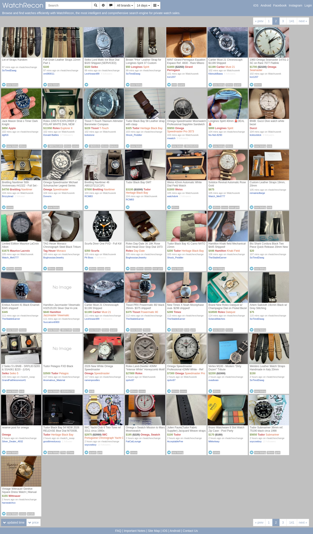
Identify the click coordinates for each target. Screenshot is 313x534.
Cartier (220, 66)
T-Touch (104, 128)
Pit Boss (89, 257)
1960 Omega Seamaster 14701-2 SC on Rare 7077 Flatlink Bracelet (269, 63)
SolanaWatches (216, 319)
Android (266, 5)
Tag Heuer (49, 250)
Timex (177, 312)
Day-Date (139, 250)
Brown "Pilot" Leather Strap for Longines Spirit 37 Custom (143, 61)
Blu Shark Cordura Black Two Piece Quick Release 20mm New (269, 245)
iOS (255, 5)
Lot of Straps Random (14, 59)
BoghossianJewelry (53, 257)
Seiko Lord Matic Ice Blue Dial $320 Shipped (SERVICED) (102, 61)
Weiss (179, 189)
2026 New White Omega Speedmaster (99, 368)
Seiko (94, 66)
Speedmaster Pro (195, 373)
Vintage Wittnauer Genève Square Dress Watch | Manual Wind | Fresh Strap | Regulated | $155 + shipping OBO (20, 493)
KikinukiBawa (215, 73)
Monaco (61, 250)
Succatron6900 (51, 322)
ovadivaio (213, 380)
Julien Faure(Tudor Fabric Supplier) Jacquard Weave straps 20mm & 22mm (186, 431)
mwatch (171, 138)
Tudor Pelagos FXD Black (58, 366)
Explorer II (66, 128)
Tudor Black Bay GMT (139, 182)
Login (308, 5)
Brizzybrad (7, 196)
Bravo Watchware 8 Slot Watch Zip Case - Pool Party (226, 429)
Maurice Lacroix (20, 250)
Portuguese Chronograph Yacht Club (106, 437)
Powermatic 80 (149, 312)
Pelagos (63, 373)
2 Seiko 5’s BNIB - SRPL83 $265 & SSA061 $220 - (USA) (21, 368)
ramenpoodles (92, 380)
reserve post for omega (15, 427)
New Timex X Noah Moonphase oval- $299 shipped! (185, 306)
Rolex (56, 128)
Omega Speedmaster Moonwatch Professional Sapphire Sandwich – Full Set (186, 124)
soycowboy (90, 444)
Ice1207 (171, 77)
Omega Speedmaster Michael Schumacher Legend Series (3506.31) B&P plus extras (60, 185)
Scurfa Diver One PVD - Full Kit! (103, 243)
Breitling (15, 189)
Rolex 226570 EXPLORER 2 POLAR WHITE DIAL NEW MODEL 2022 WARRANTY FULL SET (62, 126)
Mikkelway (214, 441)
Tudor (136, 128)
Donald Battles (51, 135)
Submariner (272, 434)
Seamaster (256, 70)
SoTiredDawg (9, 70)
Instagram (295, 5)
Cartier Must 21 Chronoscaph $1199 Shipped (225, 61)
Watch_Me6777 (216, 196)
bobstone (89, 135)
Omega (271, 66)
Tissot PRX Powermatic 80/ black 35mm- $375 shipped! (145, 306)
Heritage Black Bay (151, 128)
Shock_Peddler (134, 135)
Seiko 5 (14, 373)
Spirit (146, 66)
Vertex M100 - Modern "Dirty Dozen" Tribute (224, 368)
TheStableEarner (217, 257)
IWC (104, 434)
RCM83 (89, 196)
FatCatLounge (133, 441)
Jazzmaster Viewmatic (56, 315)
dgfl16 (5, 135)
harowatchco (8, 502)
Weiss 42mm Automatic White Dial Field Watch (184, 184)
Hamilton (220, 250)
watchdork (172, 196)
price (33, 522)
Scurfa (95, 250)
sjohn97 (130, 380)
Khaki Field (233, 250)
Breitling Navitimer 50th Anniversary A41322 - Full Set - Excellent (20, 185)
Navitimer (26, 189)
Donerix (47, 196)
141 (291, 21)
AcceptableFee (175, 441)
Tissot (95, 128)
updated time (14, 522)
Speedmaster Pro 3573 (180, 131)
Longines (136, 66)
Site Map (154, 530)
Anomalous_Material (54, 380)
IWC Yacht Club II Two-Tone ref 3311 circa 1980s (103, 429)
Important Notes (134, 530)
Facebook (279, 5)
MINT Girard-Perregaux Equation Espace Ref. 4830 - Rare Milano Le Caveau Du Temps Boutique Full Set (186, 64)
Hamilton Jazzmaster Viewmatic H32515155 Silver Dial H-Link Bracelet (61, 308)
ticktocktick (255, 135)
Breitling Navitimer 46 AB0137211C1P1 (97, 184)
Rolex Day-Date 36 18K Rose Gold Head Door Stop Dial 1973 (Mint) (144, 247)
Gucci (253, 128)
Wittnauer (14, 495)
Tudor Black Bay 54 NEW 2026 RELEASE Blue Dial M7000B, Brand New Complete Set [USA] (61, 431)
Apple (12, 128)
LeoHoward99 (92, 73)
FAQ (118, 530)
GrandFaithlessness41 (14, 380)
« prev (259, 21)
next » (303, 21)
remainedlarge (257, 193)
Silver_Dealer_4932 (12, 441)
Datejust (230, 312)
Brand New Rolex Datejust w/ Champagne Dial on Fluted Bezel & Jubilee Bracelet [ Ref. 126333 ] (227, 308)
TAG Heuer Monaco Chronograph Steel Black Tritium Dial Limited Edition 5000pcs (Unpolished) (62, 248)
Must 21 (230, 66)
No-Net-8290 (215, 135)
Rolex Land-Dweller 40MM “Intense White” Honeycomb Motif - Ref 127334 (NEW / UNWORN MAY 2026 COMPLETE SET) (145, 371)
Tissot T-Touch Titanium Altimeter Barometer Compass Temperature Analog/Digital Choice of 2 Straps (104, 126)
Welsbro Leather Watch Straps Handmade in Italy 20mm (267, 368)
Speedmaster (60, 189)
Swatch (155, 434)
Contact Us (190, 530)
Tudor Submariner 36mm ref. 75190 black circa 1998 (266, 429)
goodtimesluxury (52, 441)
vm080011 (48, 73)
